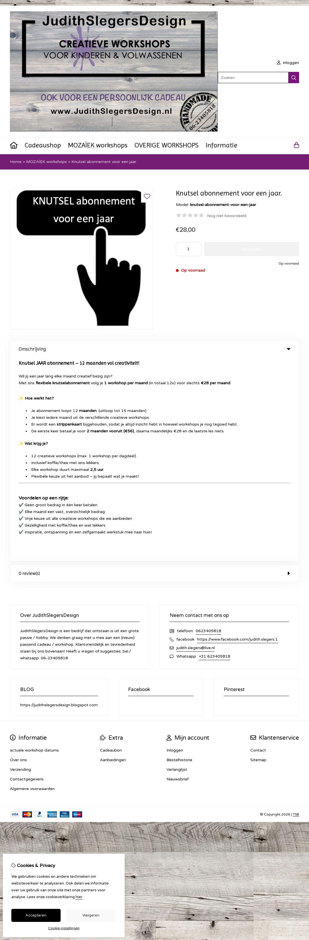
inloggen (288, 62)
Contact (258, 546)
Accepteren (35, 915)
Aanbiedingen (113, 555)
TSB (296, 610)
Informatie (221, 145)
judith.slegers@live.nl (195, 443)
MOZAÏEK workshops (97, 145)
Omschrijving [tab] (154, 349)
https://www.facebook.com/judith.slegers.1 (237, 435)
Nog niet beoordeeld (226, 215)
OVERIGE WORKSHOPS (167, 145)
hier (79, 897)
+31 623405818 (214, 452)
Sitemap (258, 555)
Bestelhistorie (179, 555)
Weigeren (90, 915)
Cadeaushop (43, 145)
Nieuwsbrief (178, 575)
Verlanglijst (177, 565)
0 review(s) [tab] (154, 369)
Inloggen (175, 546)
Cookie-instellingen (64, 928)
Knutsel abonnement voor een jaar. (104, 161)
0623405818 (208, 426)
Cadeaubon (111, 546)
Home (16, 161)
